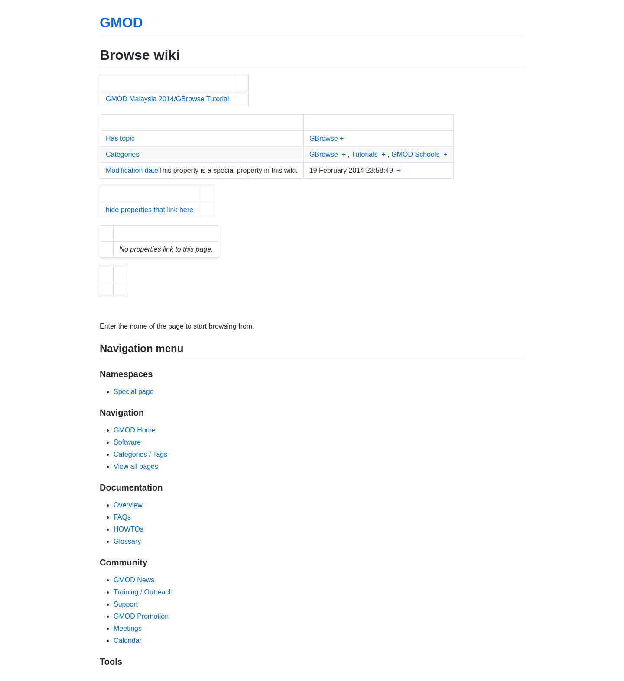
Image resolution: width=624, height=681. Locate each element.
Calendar (128, 640)
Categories (122, 154)
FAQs (122, 517)
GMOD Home (135, 430)
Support (126, 604)
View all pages (136, 466)
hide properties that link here (149, 209)
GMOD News (134, 580)
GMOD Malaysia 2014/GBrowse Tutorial (167, 99)
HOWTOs (128, 529)
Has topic (120, 138)
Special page (134, 391)
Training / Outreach (143, 592)
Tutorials (364, 154)
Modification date (132, 170)
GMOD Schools (415, 154)
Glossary (127, 541)
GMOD (121, 22)
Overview (128, 505)
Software (127, 442)
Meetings (128, 628)
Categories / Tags (140, 454)
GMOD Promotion (141, 616)
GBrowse (323, 138)
